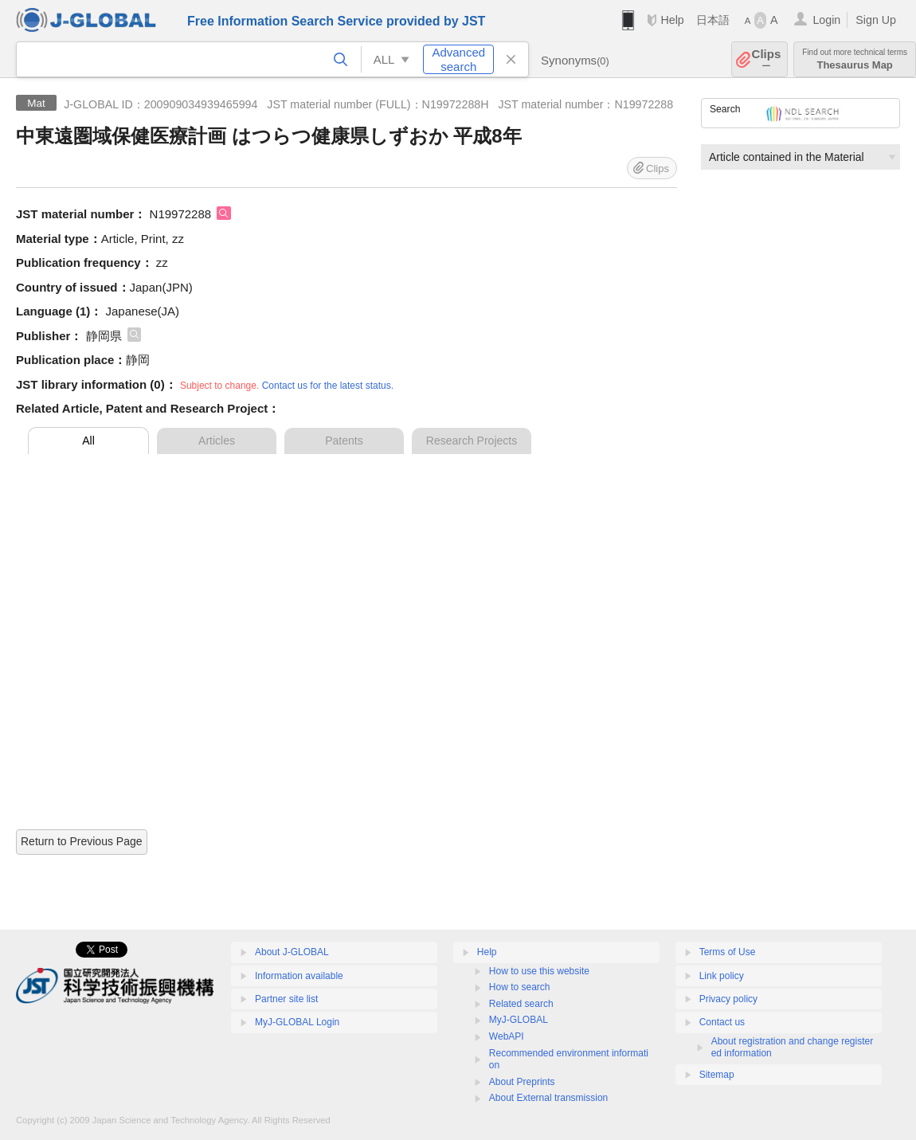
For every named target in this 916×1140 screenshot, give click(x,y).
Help (671, 20)
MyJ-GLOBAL (518, 1019)
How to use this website (539, 971)
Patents (343, 440)
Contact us (722, 1022)
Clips (766, 59)
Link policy (721, 975)
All (88, 440)
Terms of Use (727, 952)
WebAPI (506, 1036)
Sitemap (716, 1074)
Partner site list (286, 999)
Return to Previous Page (82, 841)
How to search (519, 987)
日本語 (713, 20)
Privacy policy (728, 999)
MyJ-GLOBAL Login (297, 1022)
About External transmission (548, 1097)
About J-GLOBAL (292, 952)
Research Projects (471, 440)
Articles (216, 440)
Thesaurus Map (854, 59)
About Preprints (522, 1081)
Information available (299, 975)
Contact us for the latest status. (327, 385)
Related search (521, 1003)
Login (826, 20)
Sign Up (875, 20)
